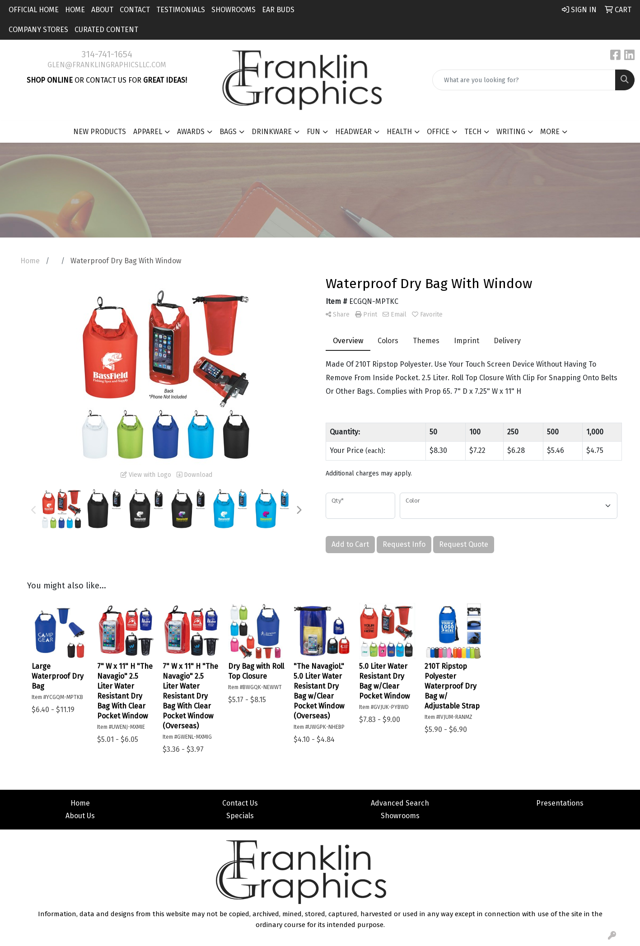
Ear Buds (278, 9)
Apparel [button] (147, 131)
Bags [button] (228, 131)
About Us (80, 815)
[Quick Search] (524, 80)
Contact (135, 9)
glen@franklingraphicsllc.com (106, 65)
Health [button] (399, 131)
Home (75, 9)
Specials (240, 815)
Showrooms (233, 9)
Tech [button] (472, 131)
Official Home (34, 9)
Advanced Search (400, 803)
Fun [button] (313, 131)
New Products (99, 131)
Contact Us (240, 803)
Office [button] (438, 131)
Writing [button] (510, 131)
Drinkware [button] (272, 131)
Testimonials (180, 9)
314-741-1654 (106, 54)
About (102, 9)
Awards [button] (191, 131)
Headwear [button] (353, 131)
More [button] (550, 131)
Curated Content (106, 29)
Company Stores (38, 29)
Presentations (560, 803)
